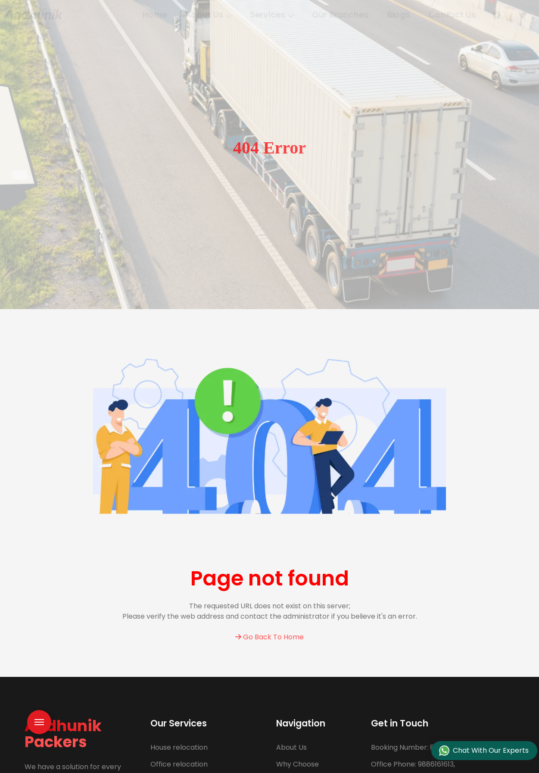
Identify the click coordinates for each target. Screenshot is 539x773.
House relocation (179, 747)
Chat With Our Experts (484, 751)
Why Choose (297, 764)
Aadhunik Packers (63, 733)
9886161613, (413, 764)
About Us (291, 747)
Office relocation (179, 764)
